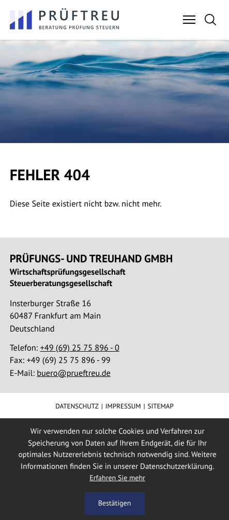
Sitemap (161, 406)
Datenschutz (77, 406)
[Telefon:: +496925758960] (79, 347)
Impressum (123, 406)
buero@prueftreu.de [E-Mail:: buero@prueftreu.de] (74, 373)
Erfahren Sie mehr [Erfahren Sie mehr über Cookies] (117, 477)
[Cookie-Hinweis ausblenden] (114, 503)
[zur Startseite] (65, 19)
